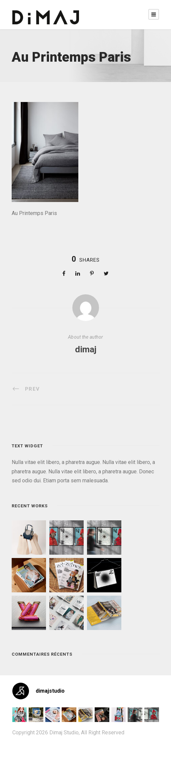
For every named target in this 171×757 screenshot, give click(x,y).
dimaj (85, 349)
